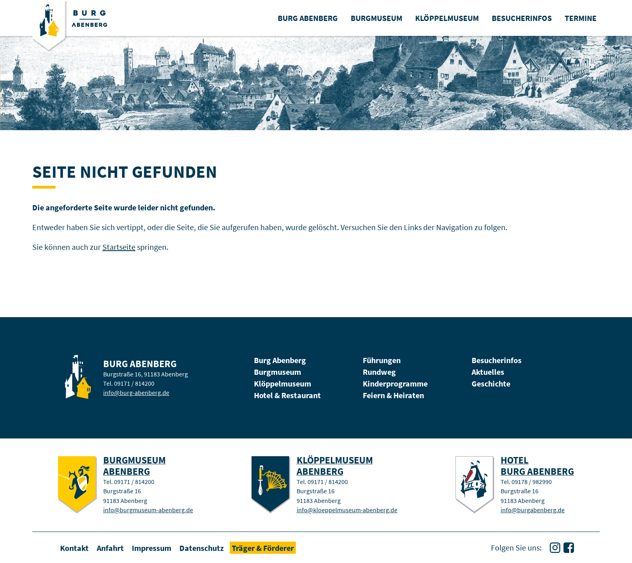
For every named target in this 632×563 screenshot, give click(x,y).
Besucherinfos (497, 360)
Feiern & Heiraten (393, 395)
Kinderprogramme (395, 383)
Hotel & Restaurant (287, 395)
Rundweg (379, 372)
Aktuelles (488, 372)
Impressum (151, 547)
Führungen (382, 360)
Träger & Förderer (263, 547)
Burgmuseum (277, 372)
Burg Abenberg (280, 360)
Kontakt (74, 547)
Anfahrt (110, 547)
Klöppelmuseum (282, 383)
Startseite (118, 247)
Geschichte (491, 383)
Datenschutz (201, 547)
